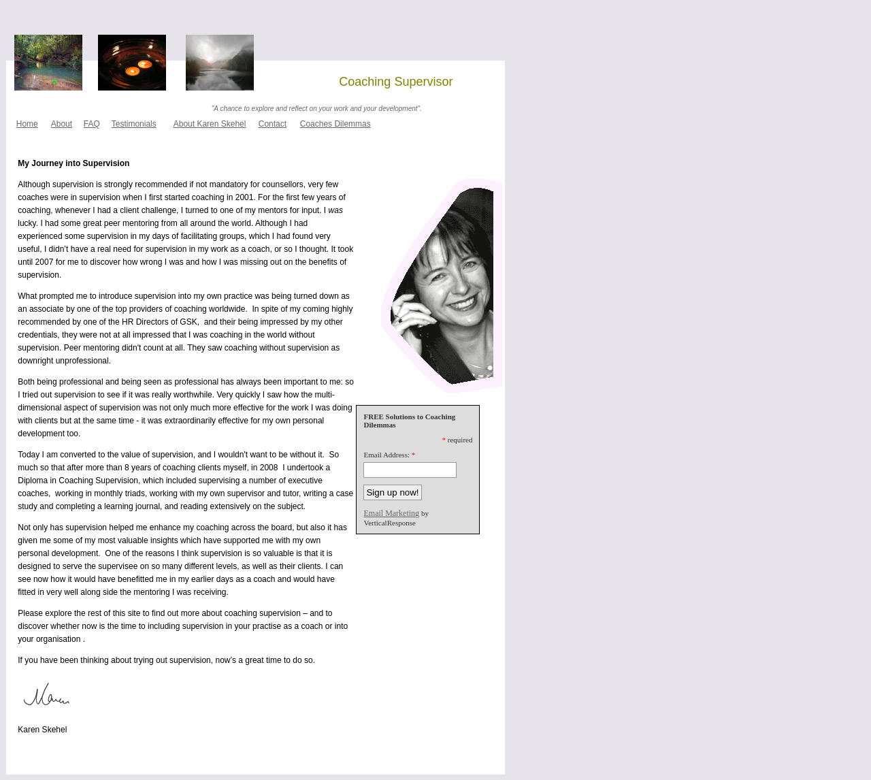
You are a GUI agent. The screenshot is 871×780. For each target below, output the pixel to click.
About (61, 124)
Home (27, 124)
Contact (272, 124)
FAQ (92, 124)
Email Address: (386, 455)
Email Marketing (391, 513)
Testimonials (134, 124)
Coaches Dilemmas (335, 124)
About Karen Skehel (210, 124)
